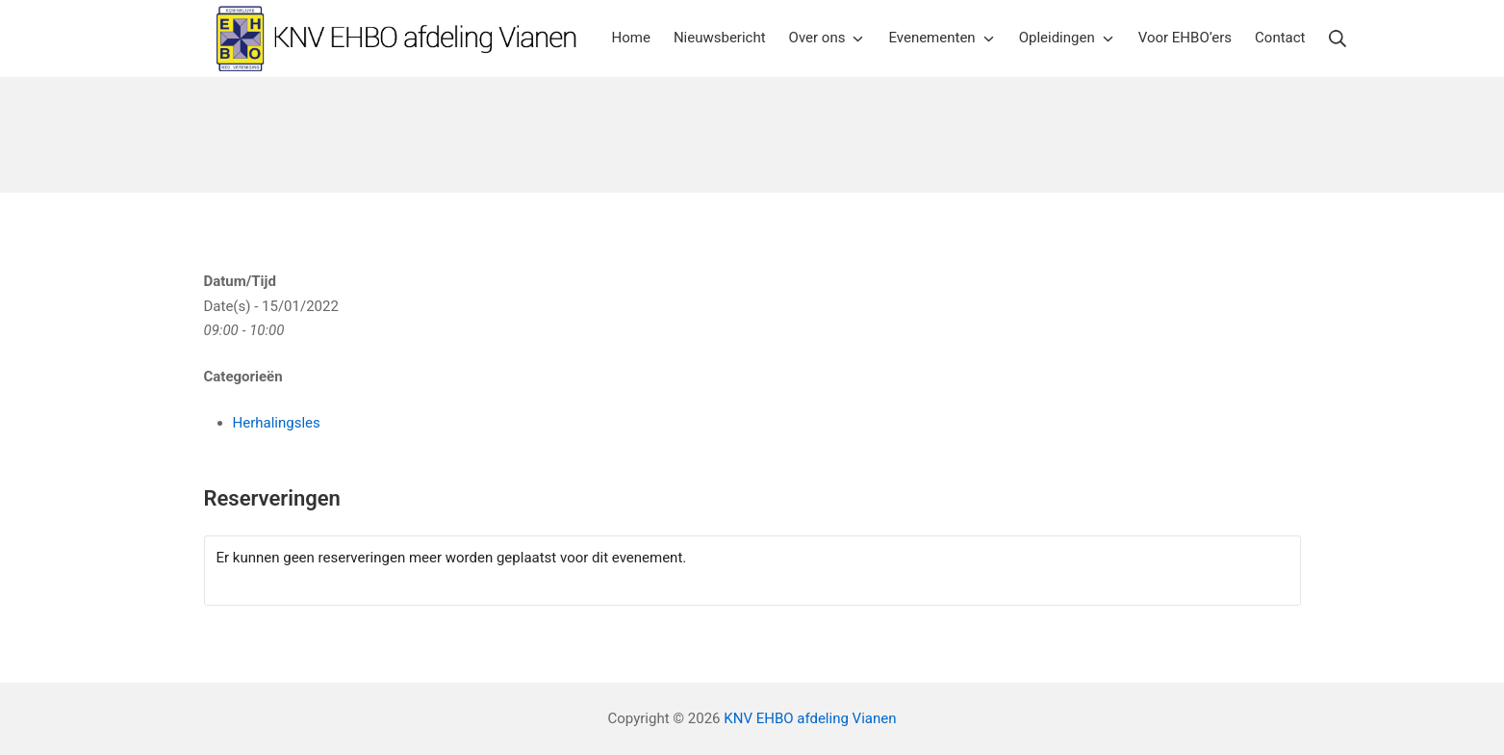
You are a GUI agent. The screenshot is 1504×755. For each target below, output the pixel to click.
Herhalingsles (276, 422)
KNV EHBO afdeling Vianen (810, 718)
